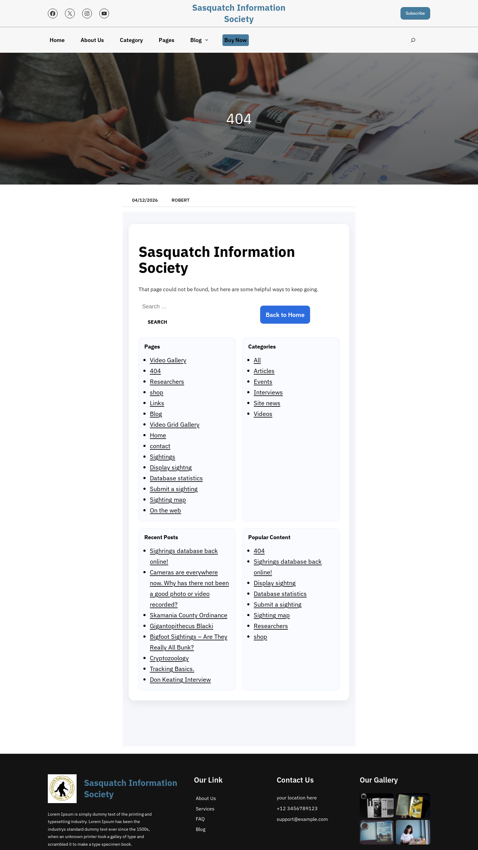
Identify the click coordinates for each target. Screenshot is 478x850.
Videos (263, 414)
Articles (264, 371)
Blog (156, 414)
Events (263, 381)
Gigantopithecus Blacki (181, 626)
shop (156, 392)
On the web (165, 510)
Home (158, 435)
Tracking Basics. (172, 669)
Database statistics (176, 478)
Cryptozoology (169, 658)
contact (160, 446)
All (257, 360)
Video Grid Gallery (174, 424)
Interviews (268, 392)
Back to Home (285, 315)
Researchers (167, 381)
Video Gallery (168, 360)
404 (155, 371)
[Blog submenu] (206, 39)
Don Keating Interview (180, 679)
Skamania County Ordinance (188, 615)
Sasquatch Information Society (239, 13)
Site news (267, 403)
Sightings (162, 456)
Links (157, 403)
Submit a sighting (174, 489)
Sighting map (168, 499)
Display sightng (171, 467)
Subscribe (415, 13)
